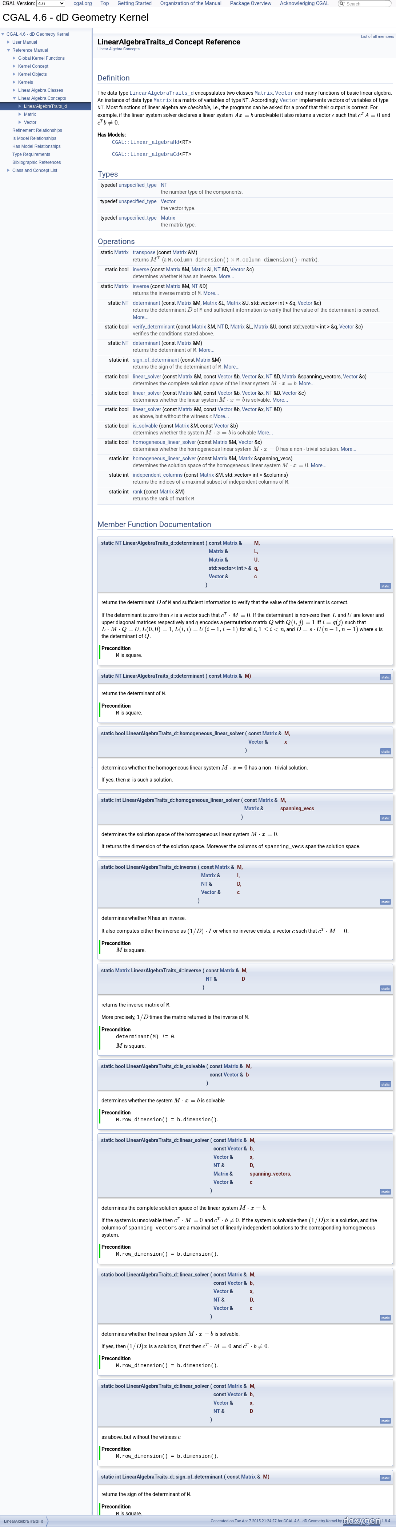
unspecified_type (138, 185)
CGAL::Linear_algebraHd (145, 142)
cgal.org (82, 3)
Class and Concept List (34, 170)
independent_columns (158, 474)
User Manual (24, 42)
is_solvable (145, 425)
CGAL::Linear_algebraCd (145, 154)
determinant (146, 303)
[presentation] (243, 115)
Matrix (30, 114)
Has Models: (111, 135)
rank (138, 491)
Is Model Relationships (34, 138)
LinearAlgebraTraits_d (45, 106)
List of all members (377, 36)
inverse (141, 269)
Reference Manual (30, 50)
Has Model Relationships (36, 146)
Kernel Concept (33, 66)
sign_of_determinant (156, 359)
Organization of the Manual (190, 3)
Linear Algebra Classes (40, 90)
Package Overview (251, 3)
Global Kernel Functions (41, 58)
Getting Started (134, 3)
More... (226, 276)
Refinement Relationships (37, 130)
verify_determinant (154, 326)
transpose (144, 252)
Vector (30, 122)
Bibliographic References (36, 162)
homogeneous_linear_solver (164, 442)
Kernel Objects (32, 74)
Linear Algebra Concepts (42, 98)
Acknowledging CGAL (304, 3)
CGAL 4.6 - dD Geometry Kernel (38, 34)
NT (164, 185)
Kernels (25, 82)
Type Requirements (31, 154)
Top (104, 3)
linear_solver (147, 376)
